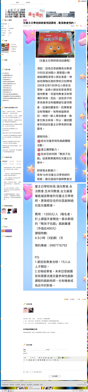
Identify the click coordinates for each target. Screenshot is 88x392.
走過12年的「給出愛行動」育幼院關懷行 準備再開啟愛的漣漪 (43, 321)
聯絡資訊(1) (6, 100)
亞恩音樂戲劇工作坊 (16, 10)
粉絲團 (5, 390)
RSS (3, 230)
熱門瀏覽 (5, 164)
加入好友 (13, 44)
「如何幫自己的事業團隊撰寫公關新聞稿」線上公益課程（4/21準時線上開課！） (12, 137)
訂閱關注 (13, 49)
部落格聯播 (8, 230)
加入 (77, 390)
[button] (27, 358)
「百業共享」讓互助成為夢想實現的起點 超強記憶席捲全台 (12, 174)
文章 (7, 2)
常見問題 (17, 384)
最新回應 (11, 161)
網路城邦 (81, 390)
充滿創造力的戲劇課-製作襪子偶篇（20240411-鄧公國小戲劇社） (11, 142)
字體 (25, 357)
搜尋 (19, 64)
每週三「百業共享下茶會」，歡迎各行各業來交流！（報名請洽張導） (12, 112)
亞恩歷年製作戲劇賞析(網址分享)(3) (12, 98)
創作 (30, 318)
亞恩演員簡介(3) (7, 92)
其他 (33, 318)
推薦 (73, 299)
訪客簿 (28, 2)
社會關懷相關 (46, 318)
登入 (74, 390)
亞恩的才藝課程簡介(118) (9, 83)
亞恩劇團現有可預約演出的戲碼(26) (12, 96)
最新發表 (5, 161)
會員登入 (25, 353)
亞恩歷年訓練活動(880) (9, 81)
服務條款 (23, 384)
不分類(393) (6, 73)
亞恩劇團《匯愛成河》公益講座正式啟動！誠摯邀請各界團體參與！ (12, 120)
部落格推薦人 (8, 206)
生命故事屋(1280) (7, 85)
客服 (41, 384)
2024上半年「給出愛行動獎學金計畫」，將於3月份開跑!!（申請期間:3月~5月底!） (48, 323)
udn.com (84, 384)
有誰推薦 (29, 304)
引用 (79, 299)
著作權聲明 (29, 384)
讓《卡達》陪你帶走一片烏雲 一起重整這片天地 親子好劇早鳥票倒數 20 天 (12, 116)
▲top (85, 382)
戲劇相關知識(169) (7, 90)
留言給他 (13, 51)
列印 (84, 299)
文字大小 (33, 357)
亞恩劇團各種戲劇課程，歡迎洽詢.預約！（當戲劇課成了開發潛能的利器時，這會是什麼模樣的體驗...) (12, 196)
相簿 (17, 2)
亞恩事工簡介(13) (7, 77)
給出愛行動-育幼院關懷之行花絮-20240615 (10, 129)
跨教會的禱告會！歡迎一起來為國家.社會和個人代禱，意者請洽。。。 (41, 332)
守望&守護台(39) (7, 88)
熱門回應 (11, 164)
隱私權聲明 (36, 384)
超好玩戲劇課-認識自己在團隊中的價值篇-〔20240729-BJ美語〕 (12, 125)
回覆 (67, 299)
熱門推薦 (18, 164)
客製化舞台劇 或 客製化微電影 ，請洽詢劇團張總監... (12, 146)
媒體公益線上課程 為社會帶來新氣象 (11, 133)
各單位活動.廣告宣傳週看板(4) (10, 94)
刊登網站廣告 (5, 384)
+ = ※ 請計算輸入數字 (32, 372)
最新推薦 (18, 161)
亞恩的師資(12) (7, 79)
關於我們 (12, 384)
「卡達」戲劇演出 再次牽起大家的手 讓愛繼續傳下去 (12, 178)
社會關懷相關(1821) (8, 75)
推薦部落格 (14, 46)
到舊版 (35, 10)
